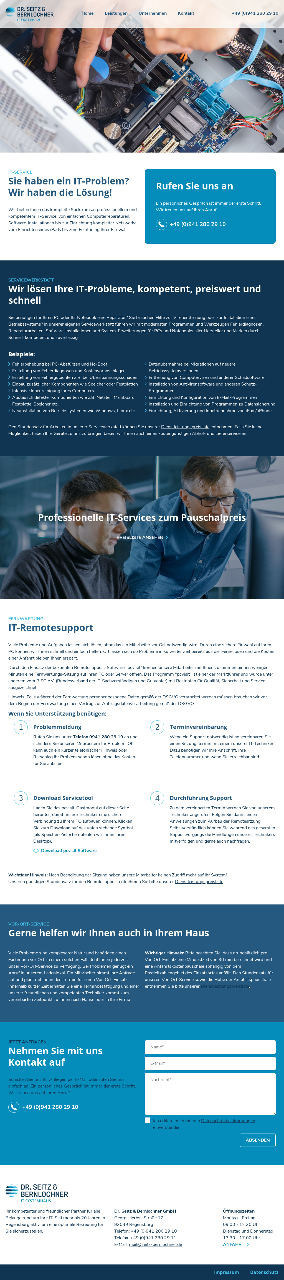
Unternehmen (153, 13)
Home (88, 13)
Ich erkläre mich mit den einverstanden (200, 1124)
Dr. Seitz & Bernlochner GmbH (30, 14)
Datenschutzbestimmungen (228, 1121)
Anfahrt (233, 1244)
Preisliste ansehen (139, 537)
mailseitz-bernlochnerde (155, 1244)
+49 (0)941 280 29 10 (255, 13)
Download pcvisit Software (69, 851)
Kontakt (186, 13)
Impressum (226, 1272)
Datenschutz (264, 1272)
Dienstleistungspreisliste (185, 427)
